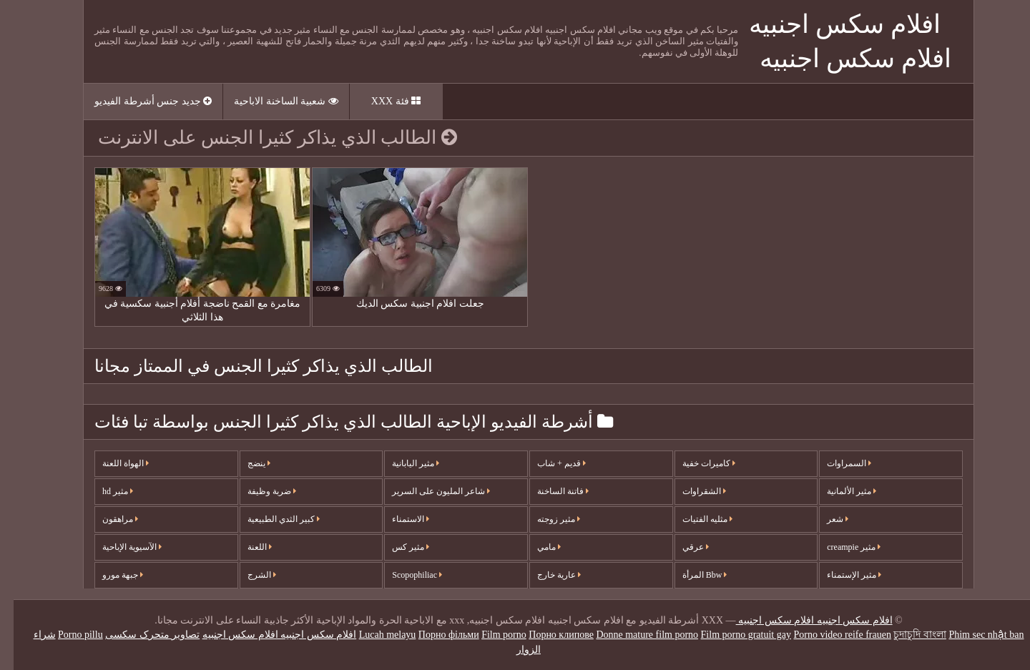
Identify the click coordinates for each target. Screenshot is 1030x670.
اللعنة (246, 547)
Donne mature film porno (633, 634)
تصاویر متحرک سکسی (139, 634)
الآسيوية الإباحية (118, 547)
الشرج (248, 575)
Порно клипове (547, 634)
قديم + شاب (548, 463)
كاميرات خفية (695, 463)
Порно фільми (435, 634)
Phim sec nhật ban (972, 634)
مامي (535, 547)
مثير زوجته (545, 519)
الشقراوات (690, 491)
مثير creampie (840, 547)
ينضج (245, 463)
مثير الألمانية (838, 491)
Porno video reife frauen (828, 634)
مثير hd (104, 491)
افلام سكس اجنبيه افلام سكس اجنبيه (800, 620)
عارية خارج (545, 575)
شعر (824, 519)
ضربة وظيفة (258, 491)
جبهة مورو (109, 575)
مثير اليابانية (402, 463)
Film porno (490, 634)
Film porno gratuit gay (732, 634)
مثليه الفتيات (694, 519)
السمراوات (835, 463)
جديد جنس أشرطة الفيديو (139, 101)
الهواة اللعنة (112, 463)
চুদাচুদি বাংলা (906, 634)
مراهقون (106, 519)
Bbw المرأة (691, 575)
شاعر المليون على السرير (427, 491)
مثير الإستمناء (840, 575)
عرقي (682, 547)
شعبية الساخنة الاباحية (272, 101)
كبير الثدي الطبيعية (270, 519)
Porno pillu (66, 634)
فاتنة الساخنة (549, 491)
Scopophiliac (403, 575)
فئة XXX (382, 101)
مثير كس (397, 547)
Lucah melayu (374, 634)
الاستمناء (397, 519)
